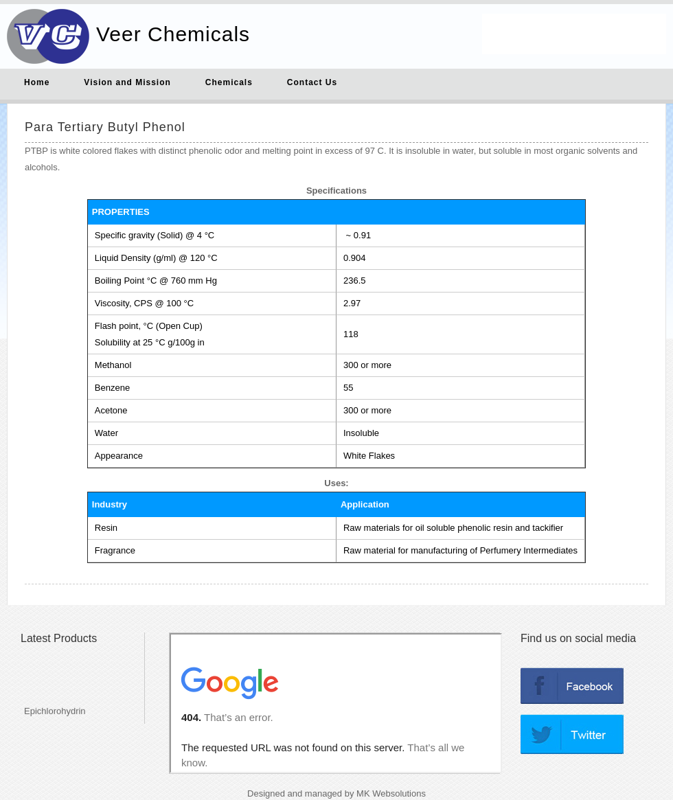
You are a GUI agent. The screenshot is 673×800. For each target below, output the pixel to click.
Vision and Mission (127, 82)
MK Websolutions (391, 793)
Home (36, 82)
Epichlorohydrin (55, 716)
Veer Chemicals (173, 34)
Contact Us (312, 82)
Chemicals (229, 82)
